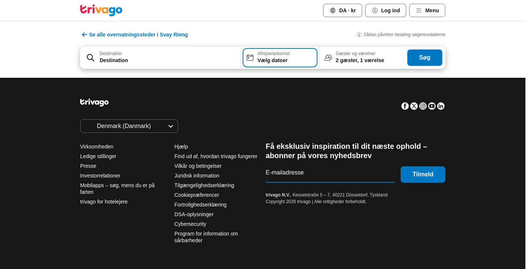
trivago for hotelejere (104, 202)
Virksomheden (96, 147)
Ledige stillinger (98, 156)
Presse (88, 166)
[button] (160, 57)
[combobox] (160, 58)
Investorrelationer (100, 176)
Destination (110, 53)
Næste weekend (355, 219)
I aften (185, 219)
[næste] (387, 86)
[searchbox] (167, 60)
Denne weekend (294, 219)
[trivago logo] (101, 10)
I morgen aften (234, 219)
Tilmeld (423, 174)
